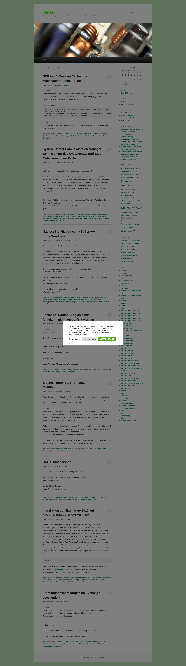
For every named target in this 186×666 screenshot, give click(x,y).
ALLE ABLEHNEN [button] (90, 339)
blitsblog (50, 12)
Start (44, 60)
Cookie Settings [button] (75, 339)
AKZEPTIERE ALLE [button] (107, 339)
